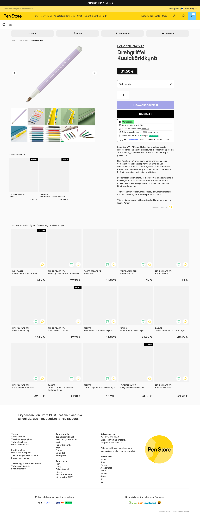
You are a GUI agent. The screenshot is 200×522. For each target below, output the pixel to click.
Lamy (58, 466)
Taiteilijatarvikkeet (43, 16)
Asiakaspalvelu (174, 9)
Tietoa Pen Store (19, 442)
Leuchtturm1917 (130, 46)
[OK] (100, 24)
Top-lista (169, 33)
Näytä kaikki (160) (64, 477)
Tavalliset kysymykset (21, 439)
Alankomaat (106, 468)
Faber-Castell (62, 469)
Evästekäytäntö (19, 468)
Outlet (165, 16)
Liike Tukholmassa (20, 444)
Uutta (157, 16)
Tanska (104, 465)
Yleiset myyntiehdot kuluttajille (26, 463)
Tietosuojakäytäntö (20, 466)
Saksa (103, 476)
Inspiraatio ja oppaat (21, 452)
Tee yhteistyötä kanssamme (24, 455)
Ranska (104, 473)
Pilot (58, 464)
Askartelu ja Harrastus (64, 16)
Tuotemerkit (147, 16)
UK (102, 479)
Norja (103, 462)
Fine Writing (23, 40)
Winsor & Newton (64, 474)
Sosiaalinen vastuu (20, 458)
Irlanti (103, 470)
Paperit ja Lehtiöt (92, 16)
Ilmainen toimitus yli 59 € (100, 3)
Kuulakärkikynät (37, 40)
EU (102, 482)
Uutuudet (60, 453)
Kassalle (145, 114)
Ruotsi (104, 459)
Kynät (79, 16)
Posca (59, 472)
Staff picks (61, 455)
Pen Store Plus (18, 450)
